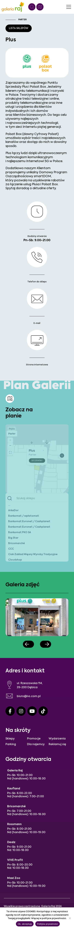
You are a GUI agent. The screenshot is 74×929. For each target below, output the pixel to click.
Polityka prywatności (47, 924)
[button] (28, 644)
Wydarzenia (57, 738)
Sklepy (10, 738)
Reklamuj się (57, 744)
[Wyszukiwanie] (31, 6)
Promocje (34, 738)
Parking (10, 744)
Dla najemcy (36, 744)
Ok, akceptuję (25, 924)
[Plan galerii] (40, 6)
